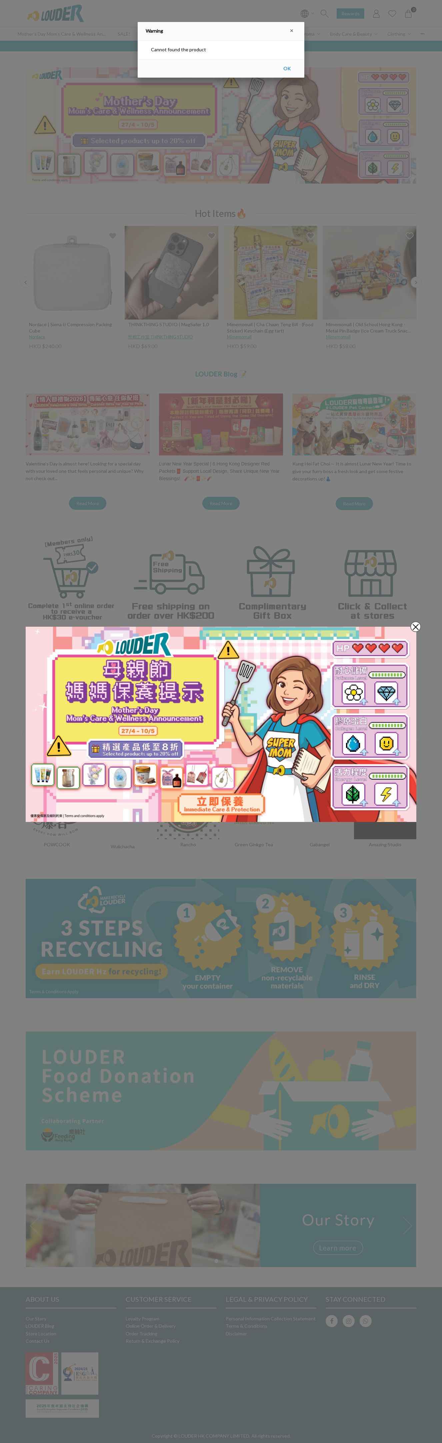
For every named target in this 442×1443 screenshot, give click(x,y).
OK (287, 68)
